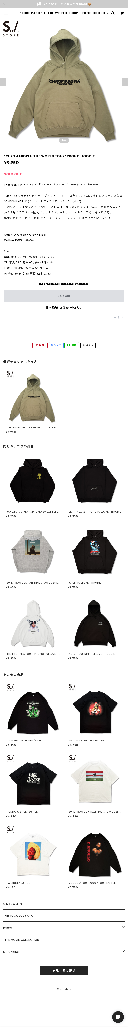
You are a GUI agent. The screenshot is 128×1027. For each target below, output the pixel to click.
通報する (119, 317)
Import (7, 927)
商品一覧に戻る (64, 971)
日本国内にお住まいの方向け (64, 307)
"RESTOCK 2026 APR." (18, 915)
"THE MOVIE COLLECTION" (22, 939)
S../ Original (11, 952)
